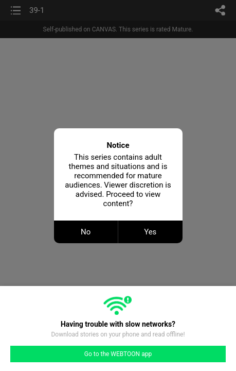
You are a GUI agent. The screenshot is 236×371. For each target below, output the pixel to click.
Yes (150, 232)
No (85, 232)
